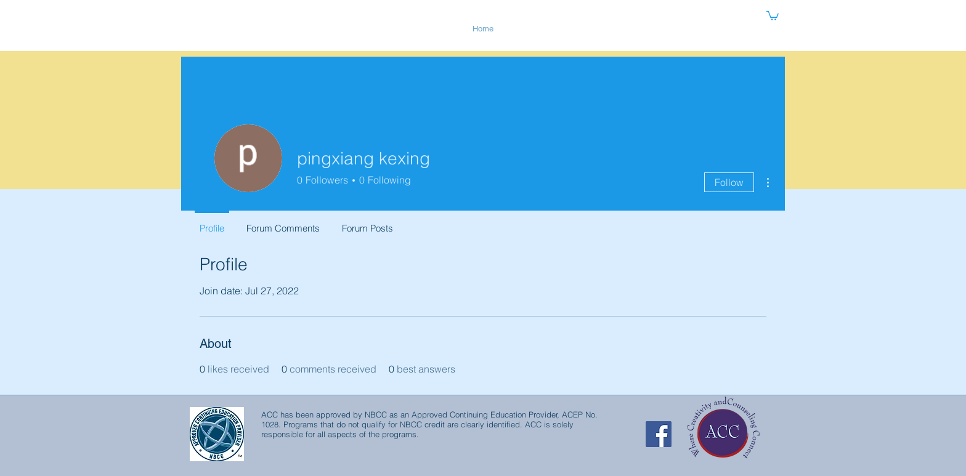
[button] (772, 15)
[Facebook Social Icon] (659, 434)
